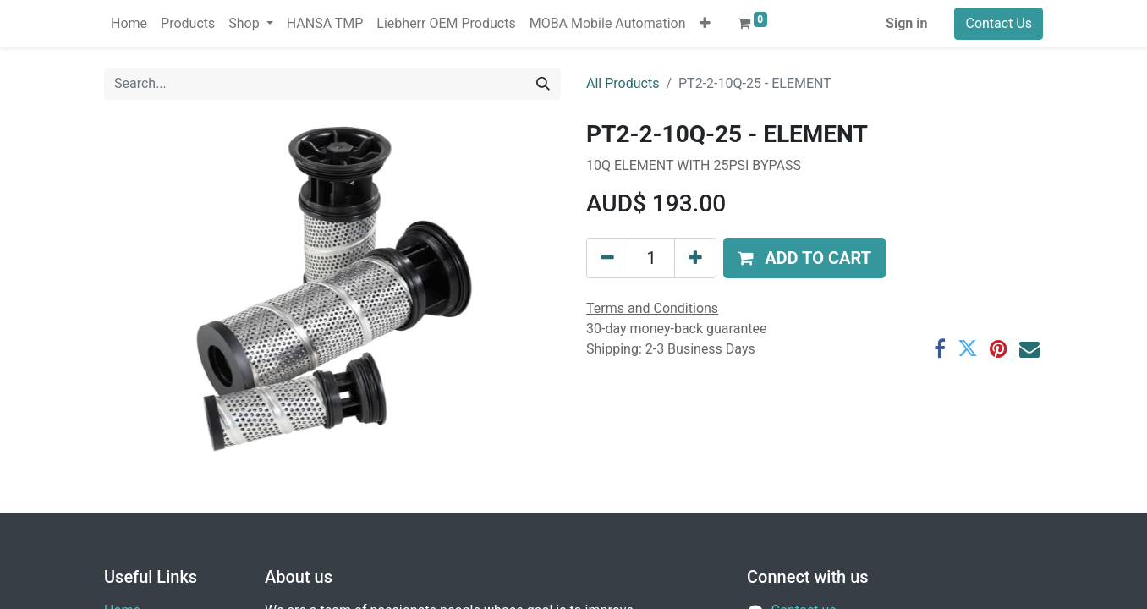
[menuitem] (129, 24)
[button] (705, 24)
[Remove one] (607, 258)
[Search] (543, 84)
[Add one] (695, 258)
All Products (622, 83)
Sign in (906, 23)
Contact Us (998, 23)
